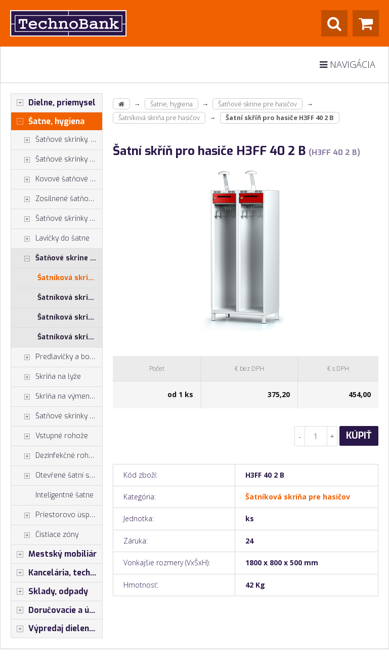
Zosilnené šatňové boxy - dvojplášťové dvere (56, 199)
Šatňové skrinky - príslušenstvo (56, 416)
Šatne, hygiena (47, 121)
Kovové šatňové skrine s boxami (56, 179)
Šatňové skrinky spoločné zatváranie (56, 218)
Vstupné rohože (49, 436)
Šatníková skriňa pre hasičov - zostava (69, 337)
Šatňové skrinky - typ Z (56, 159)
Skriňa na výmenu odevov (56, 396)
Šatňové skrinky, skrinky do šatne (56, 139)
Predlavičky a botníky (56, 357)
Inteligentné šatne (64, 495)
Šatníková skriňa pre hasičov (69, 278)
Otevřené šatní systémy (56, 475)
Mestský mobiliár (54, 554)
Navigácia (347, 64)
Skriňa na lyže (46, 376)
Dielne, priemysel (53, 103)
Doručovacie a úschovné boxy (56, 610)
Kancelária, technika (56, 573)
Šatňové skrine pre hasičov (56, 258)
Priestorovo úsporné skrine (56, 515)
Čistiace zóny (44, 535)
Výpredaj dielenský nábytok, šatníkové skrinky (56, 628)
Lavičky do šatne (50, 238)
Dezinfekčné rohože (56, 456)
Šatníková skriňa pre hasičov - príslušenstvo (69, 317)
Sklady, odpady (49, 592)
